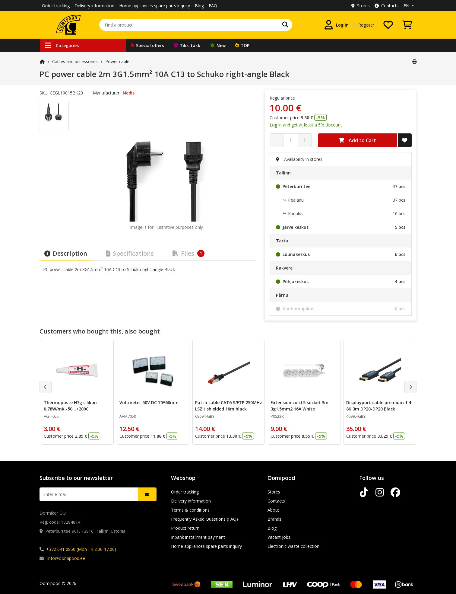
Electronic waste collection (293, 546)
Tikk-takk (187, 45)
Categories (62, 45)
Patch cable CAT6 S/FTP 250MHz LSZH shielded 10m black (228, 406)
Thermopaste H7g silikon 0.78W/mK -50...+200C (70, 406)
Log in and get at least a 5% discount (306, 125)
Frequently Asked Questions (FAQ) (204, 519)
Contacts (387, 5)
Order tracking (56, 5)
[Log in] (336, 25)
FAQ (213, 5)
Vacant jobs (279, 537)
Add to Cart (357, 140)
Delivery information (94, 5)
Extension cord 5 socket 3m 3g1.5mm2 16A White (299, 406)
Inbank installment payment (198, 537)
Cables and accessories (75, 61)
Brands (274, 519)
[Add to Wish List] (405, 140)
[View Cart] (407, 25)
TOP (242, 45)
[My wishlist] (388, 25)
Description (65, 253)
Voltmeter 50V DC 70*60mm (149, 402)
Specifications (130, 253)
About (273, 510)
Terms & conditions (190, 510)
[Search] (285, 25)
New (218, 45)
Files (188, 253)
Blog (199, 5)
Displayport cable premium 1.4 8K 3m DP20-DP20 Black (378, 406)
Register (366, 25)
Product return (185, 528)
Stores (360, 5)
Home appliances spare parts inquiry (154, 5)
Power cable (117, 61)
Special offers (147, 45)
